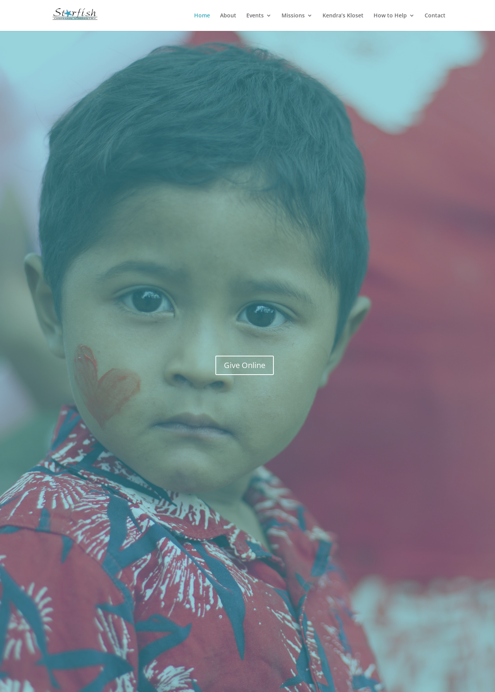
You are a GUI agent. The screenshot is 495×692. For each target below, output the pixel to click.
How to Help (390, 16)
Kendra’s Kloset (343, 16)
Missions (293, 16)
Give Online (244, 365)
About (228, 16)
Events (255, 16)
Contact (435, 16)
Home (202, 16)
